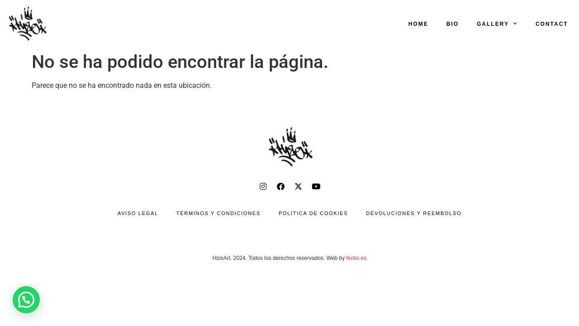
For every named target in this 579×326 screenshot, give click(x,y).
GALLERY (497, 23)
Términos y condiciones (218, 213)
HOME (418, 24)
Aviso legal (138, 213)
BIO (452, 24)
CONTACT (552, 24)
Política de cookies (313, 213)
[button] (26, 299)
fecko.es (356, 258)
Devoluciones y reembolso (413, 213)
